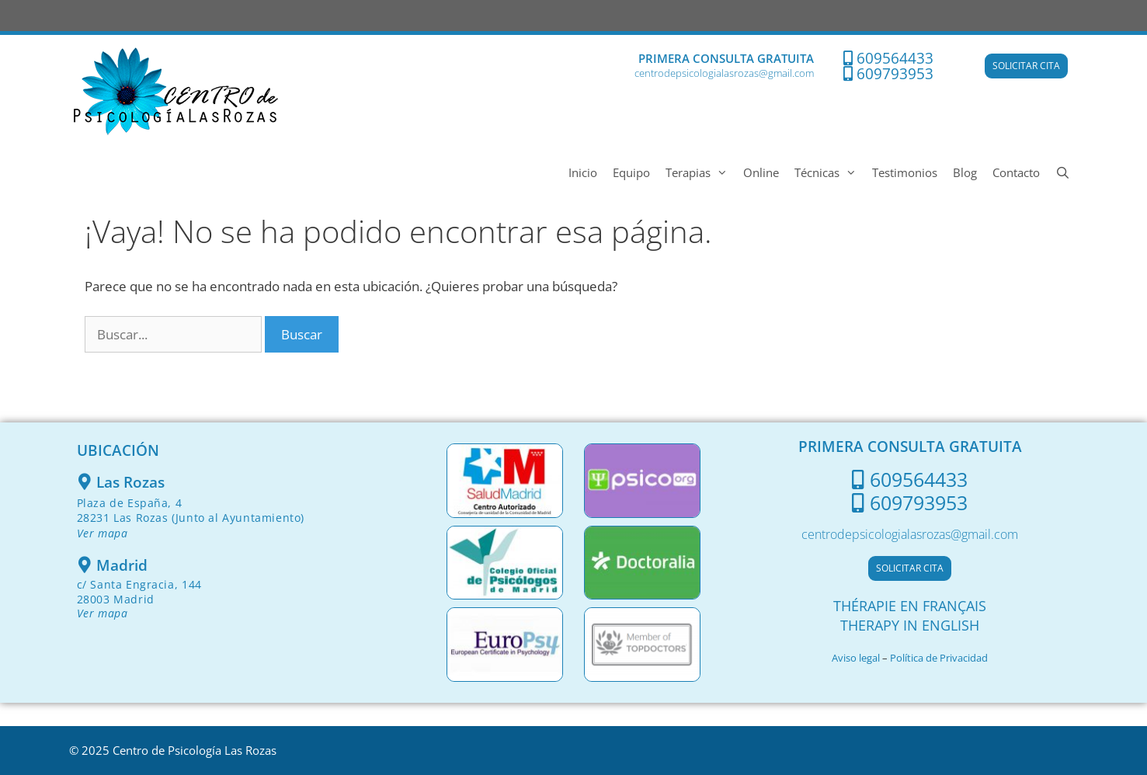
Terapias (700, 172)
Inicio (582, 172)
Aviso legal (856, 658)
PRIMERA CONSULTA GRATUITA (726, 58)
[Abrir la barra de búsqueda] (1063, 172)
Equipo (631, 172)
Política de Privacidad (939, 658)
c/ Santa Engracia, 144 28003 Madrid (139, 598)
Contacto (1016, 172)
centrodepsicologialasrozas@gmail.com (724, 73)
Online (761, 172)
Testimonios (904, 172)
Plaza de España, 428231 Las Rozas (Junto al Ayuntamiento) (190, 517)
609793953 (895, 74)
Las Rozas (130, 482)
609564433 (895, 58)
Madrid (122, 565)
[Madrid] (85, 565)
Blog (965, 172)
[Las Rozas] (85, 482)
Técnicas (829, 172)
